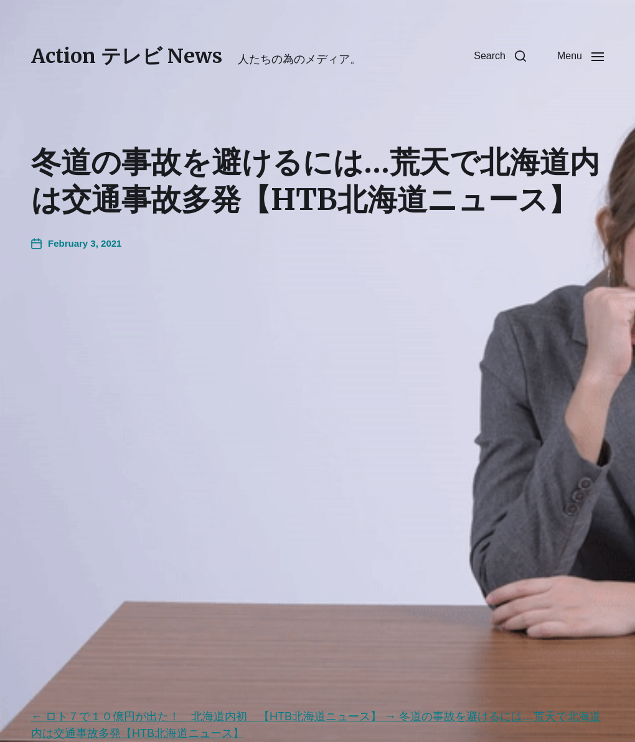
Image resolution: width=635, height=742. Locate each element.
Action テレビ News (126, 56)
